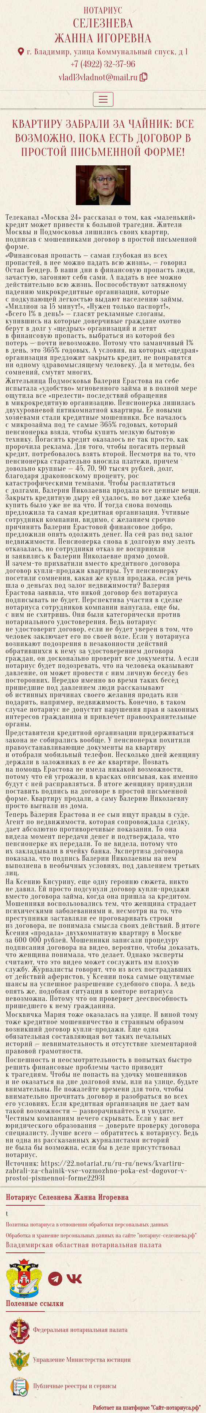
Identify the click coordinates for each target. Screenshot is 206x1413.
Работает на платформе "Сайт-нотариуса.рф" (147, 1408)
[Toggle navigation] (103, 99)
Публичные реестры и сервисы (62, 1386)
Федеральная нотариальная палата (68, 1330)
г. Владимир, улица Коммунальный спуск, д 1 (103, 52)
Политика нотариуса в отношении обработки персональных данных (87, 1224)
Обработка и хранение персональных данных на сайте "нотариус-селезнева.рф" (101, 1235)
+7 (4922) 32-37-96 (103, 64)
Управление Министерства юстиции (70, 1360)
